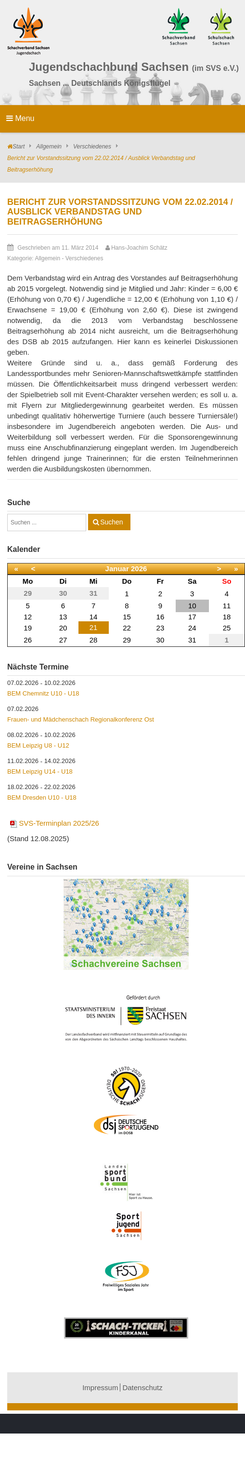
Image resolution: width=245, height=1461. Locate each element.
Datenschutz (142, 1387)
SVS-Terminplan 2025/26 (54, 823)
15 (127, 617)
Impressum (100, 1387)
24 (192, 628)
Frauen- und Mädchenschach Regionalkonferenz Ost (80, 719)
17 (192, 617)
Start (19, 146)
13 (63, 617)
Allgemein (49, 146)
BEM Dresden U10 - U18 (42, 797)
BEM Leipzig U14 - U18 (40, 771)
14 (94, 617)
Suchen (111, 522)
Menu (20, 118)
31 (192, 640)
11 (227, 606)
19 (28, 628)
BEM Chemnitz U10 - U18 (43, 693)
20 (63, 628)
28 (94, 640)
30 (160, 640)
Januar (117, 568)
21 (94, 627)
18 (227, 617)
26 (28, 640)
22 (127, 628)
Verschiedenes (92, 146)
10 (192, 606)
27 (63, 640)
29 (127, 640)
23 (160, 628)
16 (160, 617)
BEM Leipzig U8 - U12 (38, 745)
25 (227, 628)
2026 (139, 568)
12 (28, 617)
